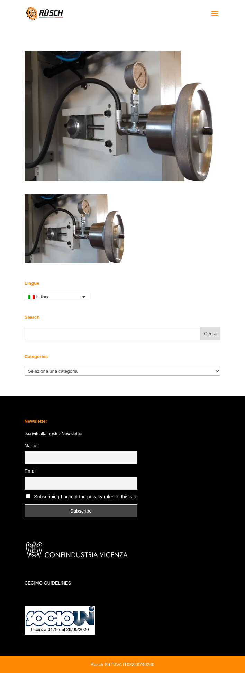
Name (31, 445)
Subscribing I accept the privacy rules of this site (85, 496)
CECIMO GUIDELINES (48, 583)
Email (31, 471)
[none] (57, 297)
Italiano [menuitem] (43, 297)
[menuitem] (57, 297)
